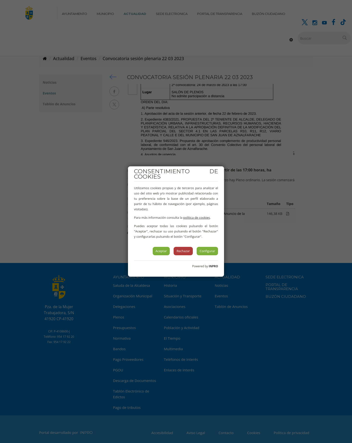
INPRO (213, 266)
